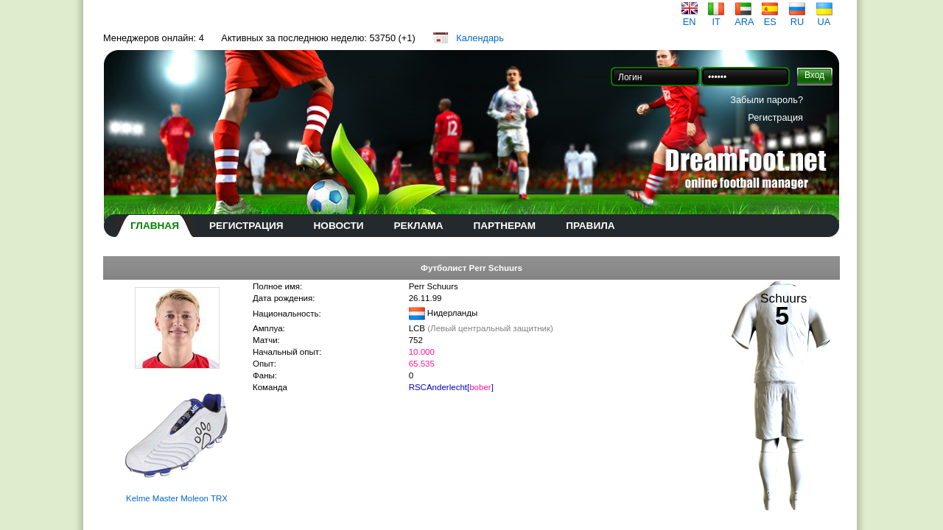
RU (797, 17)
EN (689, 17)
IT (716, 17)
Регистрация (775, 117)
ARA (744, 17)
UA (824, 17)
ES (770, 17)
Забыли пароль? (766, 99)
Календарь (480, 37)
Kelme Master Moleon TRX (177, 498)
